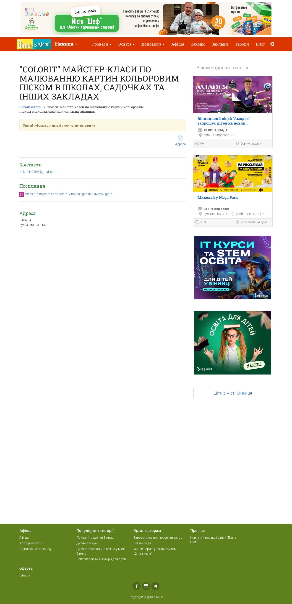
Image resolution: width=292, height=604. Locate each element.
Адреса (180, 140)
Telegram (155, 586)
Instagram (146, 586)
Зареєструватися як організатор (157, 537)
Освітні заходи (248, 143)
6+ (199, 144)
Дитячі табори (87, 543)
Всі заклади (142, 543)
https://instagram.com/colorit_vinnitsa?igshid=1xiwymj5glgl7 (68, 194)
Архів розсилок (30, 543)
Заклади (220, 44)
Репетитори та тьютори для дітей (101, 559)
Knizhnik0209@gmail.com (37, 171)
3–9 (200, 222)
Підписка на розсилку (35, 549)
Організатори (30, 107)
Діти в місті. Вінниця (233, 393)
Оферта (24, 575)
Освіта (126, 44)
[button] (66, 44)
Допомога (152, 44)
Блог (260, 44)
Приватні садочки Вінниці (95, 537)
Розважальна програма (252, 222)
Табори (242, 44)
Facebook (137, 586)
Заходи (198, 44)
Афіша (177, 44)
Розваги (102, 44)
